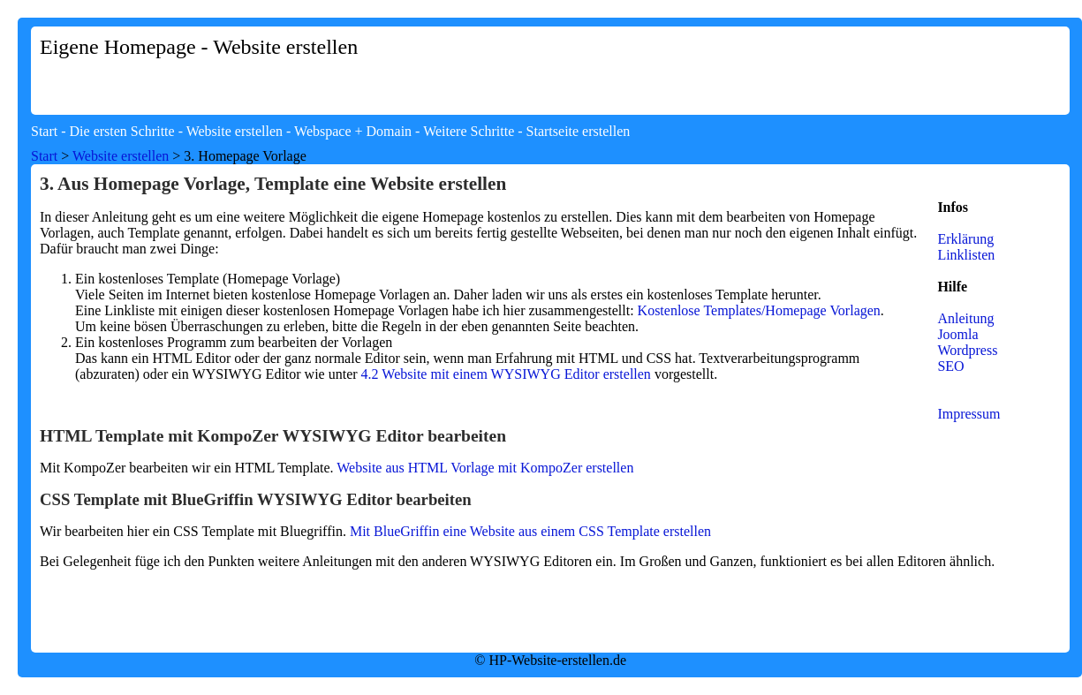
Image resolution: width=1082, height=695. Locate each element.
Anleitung (965, 318)
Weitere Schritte (468, 131)
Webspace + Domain (353, 131)
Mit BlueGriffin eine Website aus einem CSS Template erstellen (530, 531)
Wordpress (967, 350)
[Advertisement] (826, 68)
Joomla (957, 334)
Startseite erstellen (578, 131)
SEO (950, 366)
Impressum (968, 413)
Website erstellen (234, 131)
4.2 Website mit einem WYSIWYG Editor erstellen (506, 373)
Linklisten (966, 254)
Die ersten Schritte (122, 131)
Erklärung (965, 238)
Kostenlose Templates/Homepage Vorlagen (759, 310)
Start (44, 131)
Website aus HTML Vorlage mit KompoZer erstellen (485, 467)
